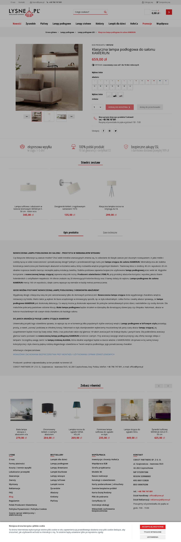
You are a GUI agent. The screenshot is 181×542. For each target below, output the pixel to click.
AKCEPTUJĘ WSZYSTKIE (153, 527)
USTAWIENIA (152, 537)
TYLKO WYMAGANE (152, 532)
